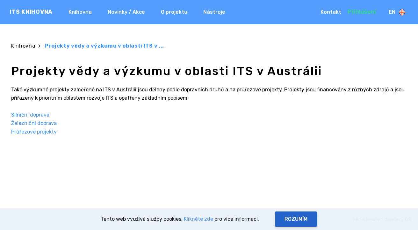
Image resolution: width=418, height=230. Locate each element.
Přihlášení (362, 11)
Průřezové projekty (34, 132)
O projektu (174, 12)
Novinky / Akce (126, 12)
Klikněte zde (198, 219)
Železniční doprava (34, 123)
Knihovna (80, 12)
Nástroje (214, 12)
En (397, 12)
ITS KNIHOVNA (31, 11)
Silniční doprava (30, 115)
